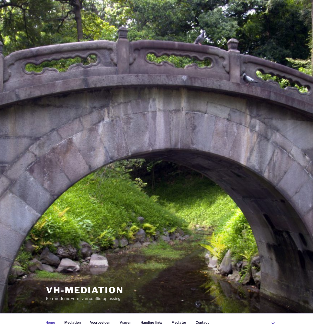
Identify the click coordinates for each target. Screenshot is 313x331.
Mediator (178, 322)
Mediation (72, 322)
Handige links (151, 322)
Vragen (125, 322)
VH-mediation (84, 290)
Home (50, 322)
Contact (202, 322)
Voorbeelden (100, 322)
